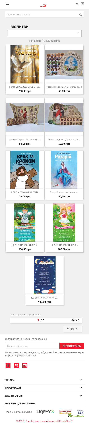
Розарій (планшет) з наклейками (64, 86)
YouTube (16, 365)
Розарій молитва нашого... (64, 192)
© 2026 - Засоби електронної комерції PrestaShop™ (44, 421)
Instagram (24, 365)
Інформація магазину (19, 403)
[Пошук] (44, 14)
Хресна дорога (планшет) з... (24, 139)
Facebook (8, 365)
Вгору (72, 329)
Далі (76, 320)
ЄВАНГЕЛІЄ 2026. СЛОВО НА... (25, 86)
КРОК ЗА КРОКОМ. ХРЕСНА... (25, 192)
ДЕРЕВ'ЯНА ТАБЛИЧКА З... (64, 244)
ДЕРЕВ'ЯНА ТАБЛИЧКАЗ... (25, 244)
